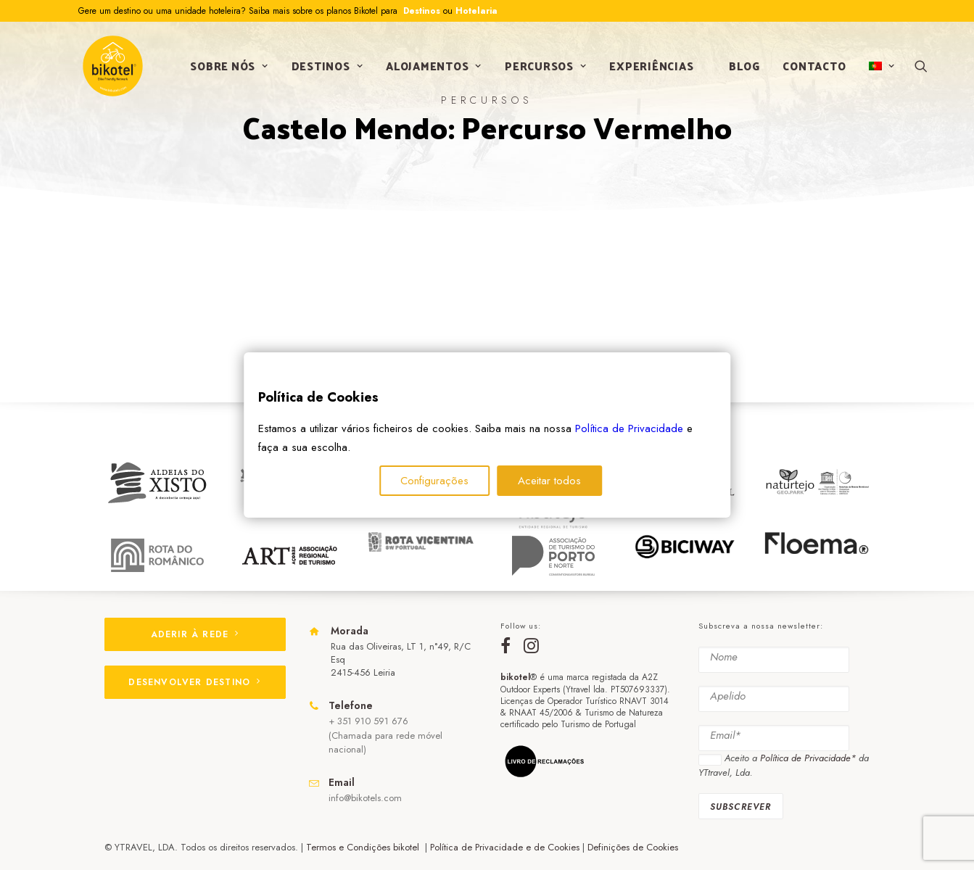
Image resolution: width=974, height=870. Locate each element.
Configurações (434, 481)
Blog (743, 68)
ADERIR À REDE (195, 634)
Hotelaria (476, 10)
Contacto (813, 68)
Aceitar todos (549, 481)
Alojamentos (432, 68)
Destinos (420, 10)
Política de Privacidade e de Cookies (504, 847)
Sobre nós (228, 68)
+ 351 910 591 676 (368, 722)
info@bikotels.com (365, 798)
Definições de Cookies (632, 847)
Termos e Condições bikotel (364, 847)
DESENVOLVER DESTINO (194, 682)
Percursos (544, 68)
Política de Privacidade (629, 428)
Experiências (650, 68)
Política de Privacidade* (808, 759)
